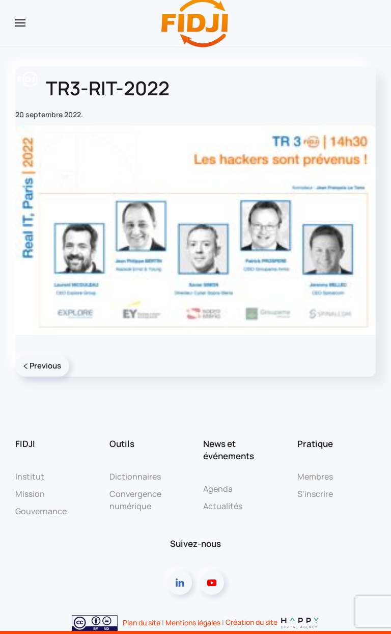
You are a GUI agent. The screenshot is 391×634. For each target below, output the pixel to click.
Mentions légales (192, 622)
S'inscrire (315, 493)
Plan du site (141, 622)
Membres (315, 476)
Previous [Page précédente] (42, 365)
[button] (20, 23)
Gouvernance (41, 511)
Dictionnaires (135, 476)
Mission (30, 493)
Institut (29, 476)
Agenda (218, 488)
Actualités (222, 506)
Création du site (273, 622)
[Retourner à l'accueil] (195, 23)
